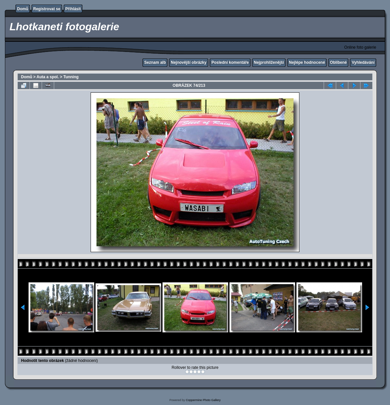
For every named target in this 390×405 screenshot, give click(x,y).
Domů (22, 9)
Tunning (70, 77)
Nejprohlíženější (269, 62)
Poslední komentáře (230, 62)
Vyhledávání (363, 62)
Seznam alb (155, 62)
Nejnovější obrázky (188, 62)
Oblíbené (338, 62)
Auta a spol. (47, 77)
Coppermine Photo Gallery (203, 400)
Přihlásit (73, 9)
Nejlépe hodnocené (307, 62)
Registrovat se (46, 9)
